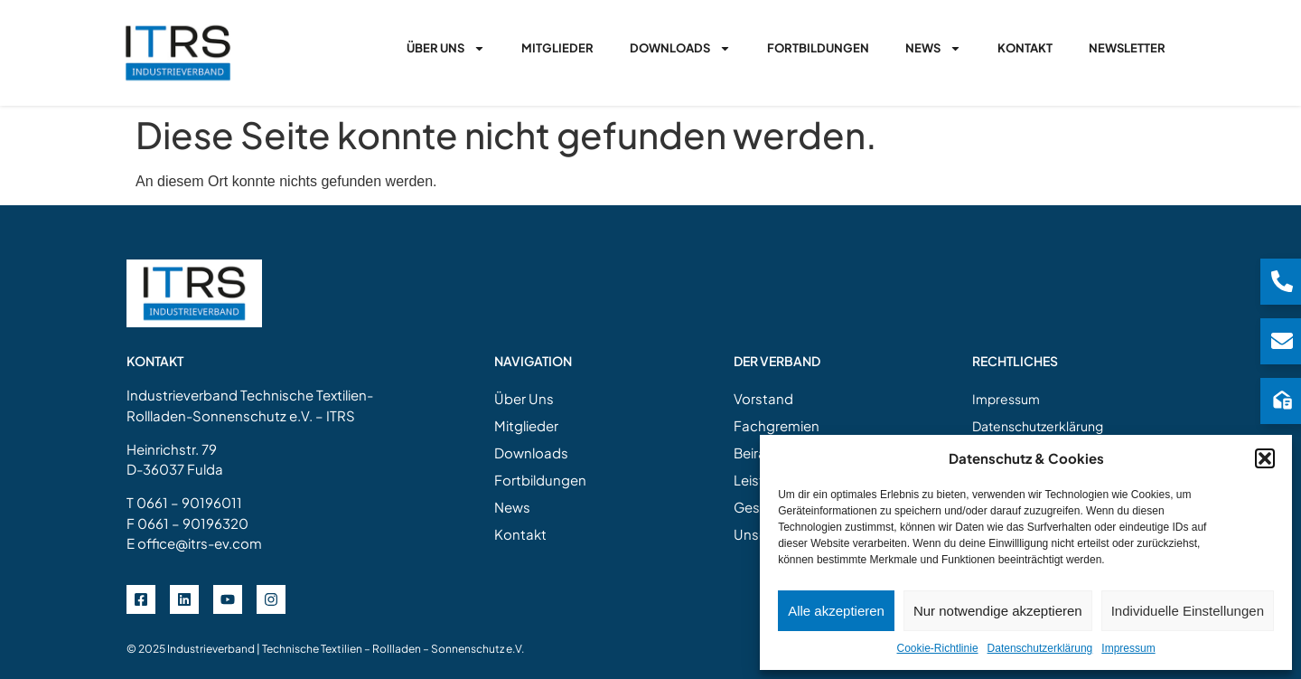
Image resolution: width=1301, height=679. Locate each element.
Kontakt (1025, 48)
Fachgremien (776, 425)
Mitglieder (557, 48)
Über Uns (446, 48)
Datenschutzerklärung (1040, 648)
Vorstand (763, 398)
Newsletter (1127, 48)
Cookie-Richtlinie (937, 648)
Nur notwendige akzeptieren (997, 610)
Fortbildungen (818, 48)
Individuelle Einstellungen (1187, 610)
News (933, 48)
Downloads (680, 48)
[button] (1265, 458)
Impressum (1128, 648)
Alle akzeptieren (836, 610)
